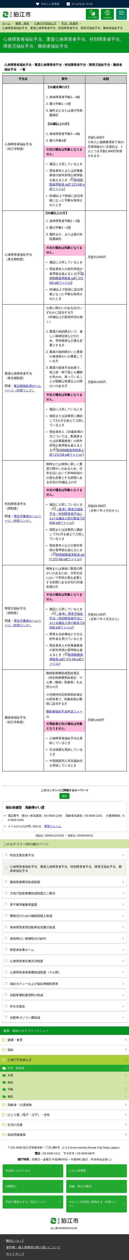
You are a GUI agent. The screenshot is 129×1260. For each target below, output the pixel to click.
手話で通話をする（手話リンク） (26, 1201)
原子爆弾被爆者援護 (23, 904)
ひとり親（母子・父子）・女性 (29, 1114)
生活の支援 (15, 1124)
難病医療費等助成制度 (25, 882)
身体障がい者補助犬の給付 (28, 938)
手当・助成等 (69, 23)
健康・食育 (15, 1040)
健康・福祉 (22, 23)
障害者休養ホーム (22, 949)
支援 (10, 1075)
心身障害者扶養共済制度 (26, 961)
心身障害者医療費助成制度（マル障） (35, 972)
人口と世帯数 (77, 1170)
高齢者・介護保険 (20, 1105)
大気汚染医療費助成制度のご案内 (32, 893)
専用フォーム (52, 826)
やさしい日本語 (50, 3)
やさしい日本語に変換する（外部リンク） (93, 1203)
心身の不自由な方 (45, 23)
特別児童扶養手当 (22, 855)
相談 (10, 1082)
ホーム (6, 23)
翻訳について (15, 1240)
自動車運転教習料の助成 (26, 995)
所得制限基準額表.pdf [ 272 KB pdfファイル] (67, 184)
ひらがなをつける (82, 3)
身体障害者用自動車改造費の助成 (32, 927)
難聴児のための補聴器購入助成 (31, 916)
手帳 (10, 1089)
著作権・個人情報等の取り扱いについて (33, 1247)
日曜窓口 (11, 1186)
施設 (10, 1096)
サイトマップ (15, 1253)
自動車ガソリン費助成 (25, 1017)
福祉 (11, 1050)
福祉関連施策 (17, 1134)
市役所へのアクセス (18, 1170)
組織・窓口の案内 (80, 1186)
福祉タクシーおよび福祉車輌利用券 (34, 983)
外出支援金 (17, 1006)
